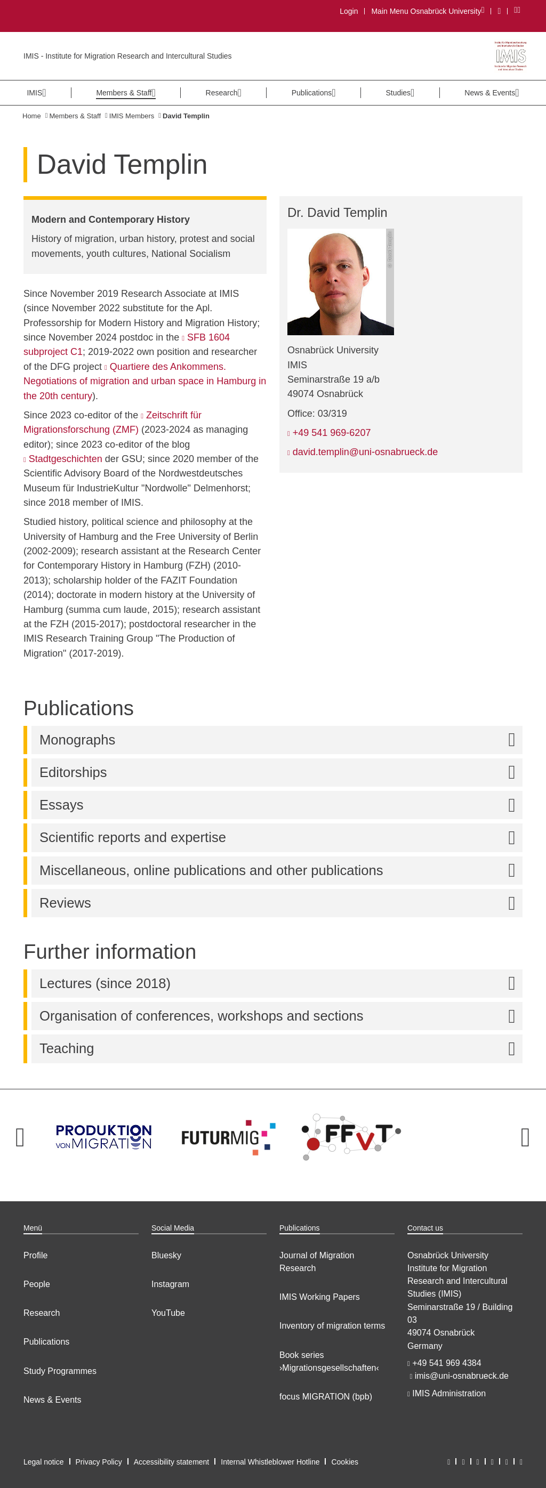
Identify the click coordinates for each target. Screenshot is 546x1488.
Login (349, 11)
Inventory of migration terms (332, 1325)
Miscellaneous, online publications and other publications (281, 870)
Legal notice (43, 1462)
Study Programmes (60, 1371)
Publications (46, 1341)
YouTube (168, 1312)
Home (31, 116)
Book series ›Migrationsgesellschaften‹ (329, 1361)
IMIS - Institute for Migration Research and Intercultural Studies (127, 56)
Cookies (344, 1462)
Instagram (170, 1284)
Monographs (281, 740)
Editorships (281, 772)
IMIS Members (132, 116)
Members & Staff (75, 116)
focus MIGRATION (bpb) (325, 1396)
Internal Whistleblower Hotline (270, 1462)
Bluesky (166, 1255)
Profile (35, 1255)
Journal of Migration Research (317, 1262)
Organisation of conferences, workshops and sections (281, 1016)
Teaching (281, 1048)
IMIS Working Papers (319, 1296)
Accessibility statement (172, 1462)
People (36, 1284)
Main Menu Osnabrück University (427, 11)
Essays (281, 805)
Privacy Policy (99, 1462)
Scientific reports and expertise (281, 837)
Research (41, 1312)
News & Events (52, 1399)
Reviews (281, 903)
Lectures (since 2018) (281, 983)
